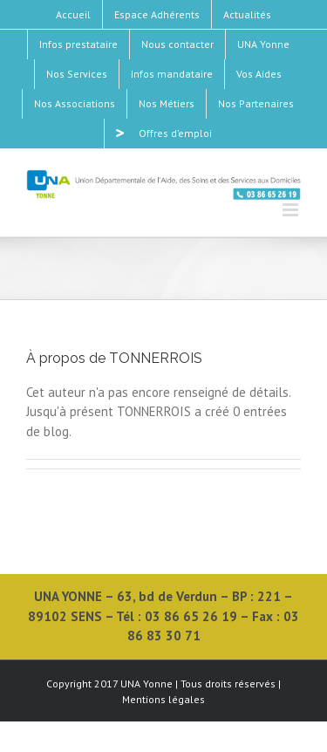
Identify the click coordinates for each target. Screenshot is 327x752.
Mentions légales (163, 699)
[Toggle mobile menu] (292, 210)
